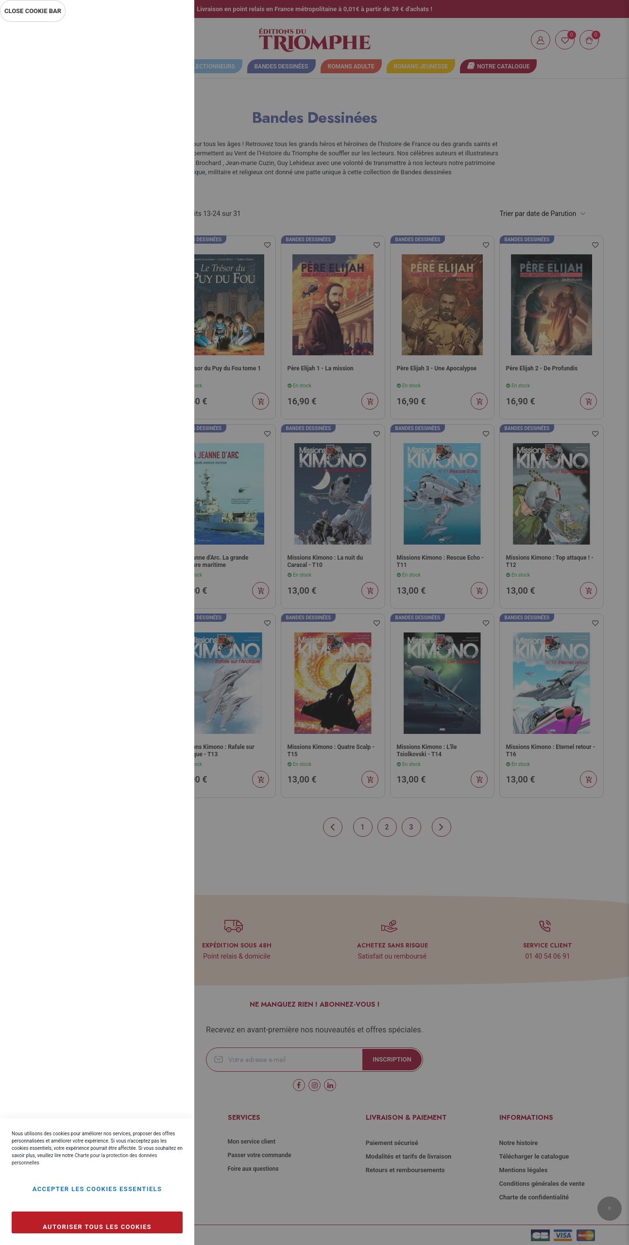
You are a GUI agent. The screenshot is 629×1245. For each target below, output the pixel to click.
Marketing (167, 261)
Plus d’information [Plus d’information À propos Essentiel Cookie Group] (154, 114)
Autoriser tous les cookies (97, 1226)
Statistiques (167, 156)
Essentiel (167, 41)
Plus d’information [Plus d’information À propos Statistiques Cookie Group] (154, 219)
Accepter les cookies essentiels (97, 1189)
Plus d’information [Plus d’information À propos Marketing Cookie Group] (154, 324)
